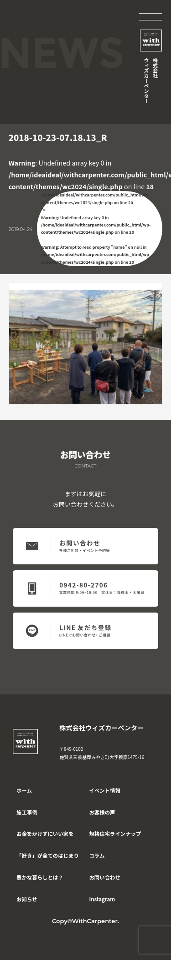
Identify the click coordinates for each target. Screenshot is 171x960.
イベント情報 (104, 790)
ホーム (24, 790)
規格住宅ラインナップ (115, 833)
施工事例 (26, 812)
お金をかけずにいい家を (44, 833)
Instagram (102, 899)
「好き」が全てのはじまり (47, 855)
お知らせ (26, 899)
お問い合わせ (104, 877)
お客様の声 (102, 812)
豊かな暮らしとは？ (39, 877)
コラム (96, 855)
